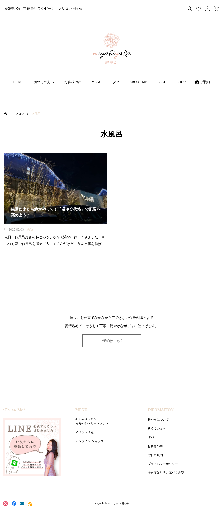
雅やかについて (158, 419)
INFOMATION (161, 410)
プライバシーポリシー (163, 464)
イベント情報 (84, 432)
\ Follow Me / (14, 410)
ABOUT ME (138, 82)
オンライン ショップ (89, 441)
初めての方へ (43, 82)
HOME (18, 82)
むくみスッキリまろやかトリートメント (92, 421)
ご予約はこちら (111, 341)
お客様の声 (72, 82)
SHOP (181, 82)
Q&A (115, 82)
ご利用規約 (155, 455)
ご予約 (202, 82)
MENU (96, 82)
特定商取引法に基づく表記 (166, 472)
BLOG (162, 82)
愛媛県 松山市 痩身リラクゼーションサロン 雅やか (43, 8)
